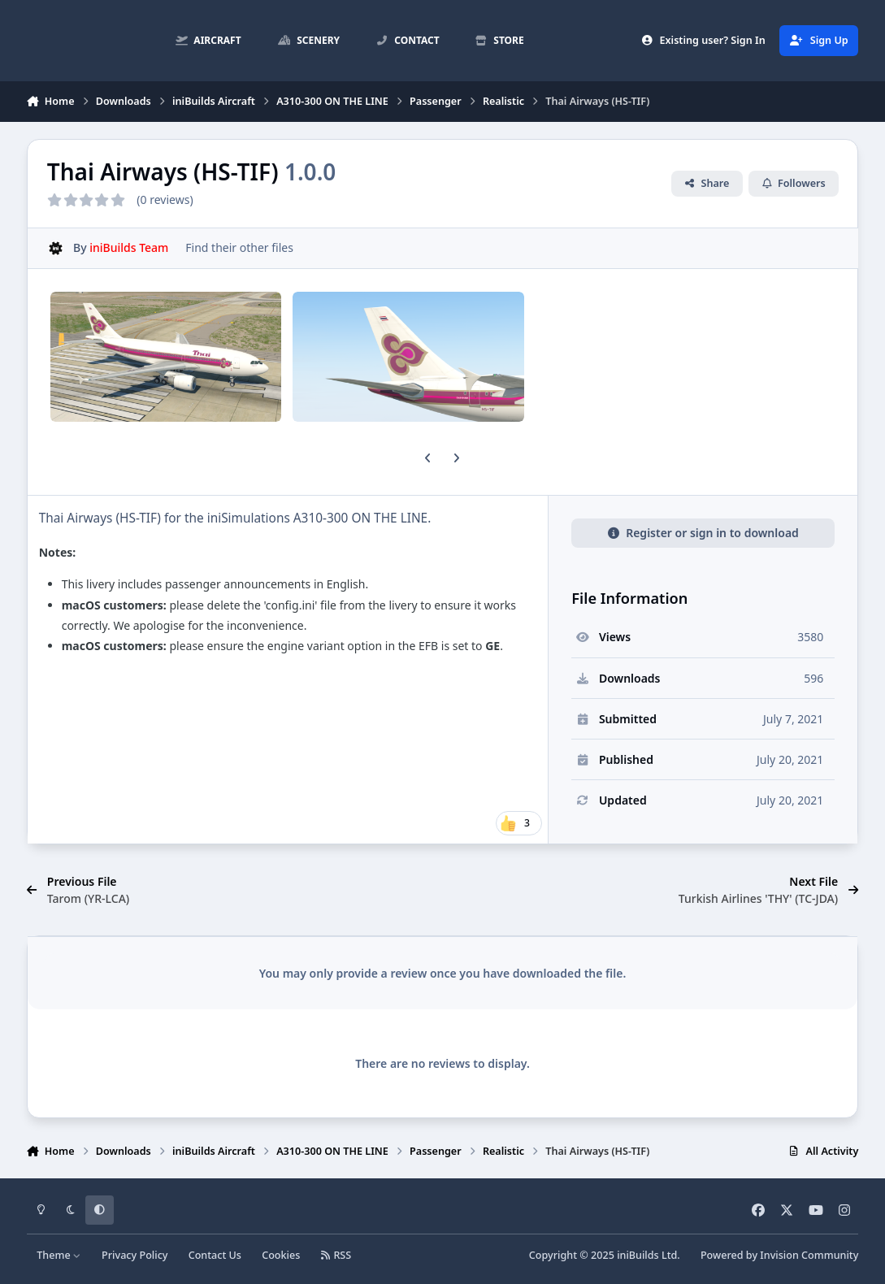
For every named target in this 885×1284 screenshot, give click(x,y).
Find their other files (239, 247)
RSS (336, 1255)
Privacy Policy (134, 1255)
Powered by (779, 1255)
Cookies (281, 1255)
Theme (59, 1255)
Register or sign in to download (703, 532)
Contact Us (215, 1255)
